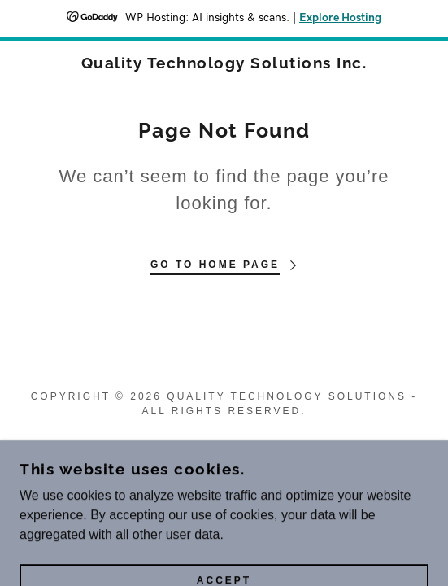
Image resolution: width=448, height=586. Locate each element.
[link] (224, 63)
